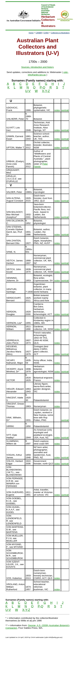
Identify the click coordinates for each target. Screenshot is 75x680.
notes (57, 110)
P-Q (42, 87)
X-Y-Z (46, 91)
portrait (64, 110)
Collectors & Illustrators (60, 33)
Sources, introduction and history (37, 67)
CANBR (39, 33)
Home (31, 33)
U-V (27, 91)
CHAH (46, 33)
